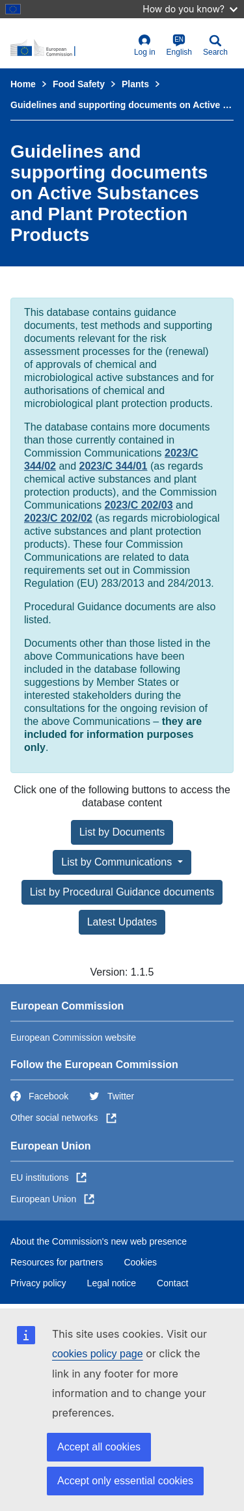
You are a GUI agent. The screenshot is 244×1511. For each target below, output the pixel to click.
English (179, 45)
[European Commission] (69, 48)
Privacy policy (38, 1283)
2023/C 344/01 (113, 466)
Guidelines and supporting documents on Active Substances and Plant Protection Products (122, 105)
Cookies (140, 1262)
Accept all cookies (99, 1446)
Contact (172, 1283)
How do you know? (189, 8)
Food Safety (79, 84)
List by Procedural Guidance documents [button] (122, 891)
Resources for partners (56, 1262)
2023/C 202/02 (58, 518)
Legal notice (112, 1283)
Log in (145, 45)
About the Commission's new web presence (98, 1241)
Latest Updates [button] (122, 921)
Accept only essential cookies (125, 1480)
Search (215, 45)
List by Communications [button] (117, 862)
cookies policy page (97, 1353)
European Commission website (73, 1037)
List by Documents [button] (122, 832)
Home (23, 84)
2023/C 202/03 (139, 505)
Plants (135, 84)
